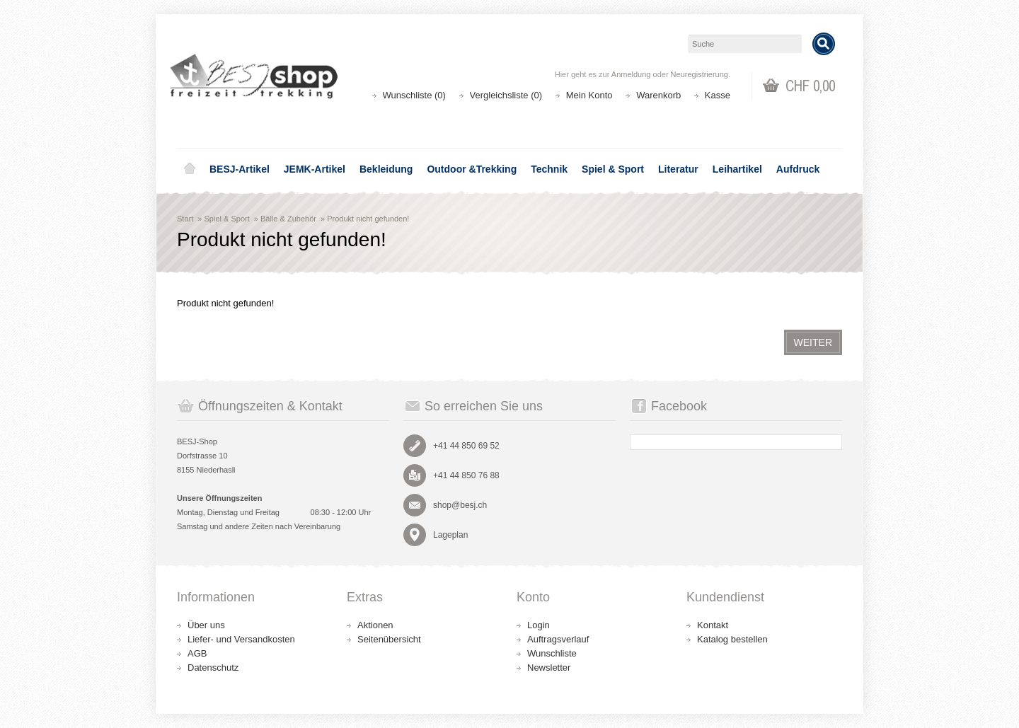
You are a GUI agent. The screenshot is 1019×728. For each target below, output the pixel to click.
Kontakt (712, 625)
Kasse (717, 95)
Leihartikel (737, 169)
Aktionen (375, 625)
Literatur (678, 169)
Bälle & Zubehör (288, 218)
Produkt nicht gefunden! (368, 218)
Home (189, 169)
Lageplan (450, 535)
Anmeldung (631, 74)
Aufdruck (797, 169)
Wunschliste (552, 653)
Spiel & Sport (613, 169)
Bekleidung (386, 169)
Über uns (206, 625)
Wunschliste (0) (414, 95)
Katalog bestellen (732, 639)
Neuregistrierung (699, 74)
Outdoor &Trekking (472, 169)
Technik (549, 169)
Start (185, 218)
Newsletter (548, 667)
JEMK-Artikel (314, 169)
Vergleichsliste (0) (506, 95)
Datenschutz (213, 667)
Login (538, 625)
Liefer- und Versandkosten (241, 639)
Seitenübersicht (389, 639)
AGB (197, 653)
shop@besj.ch (460, 505)
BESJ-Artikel (239, 169)
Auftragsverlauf (558, 639)
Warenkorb (658, 95)
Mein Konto (589, 95)
